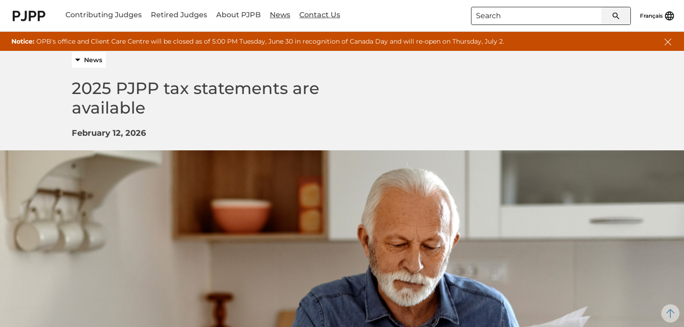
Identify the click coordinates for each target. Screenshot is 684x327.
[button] (667, 40)
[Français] (657, 15)
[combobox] (551, 16)
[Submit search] (615, 16)
